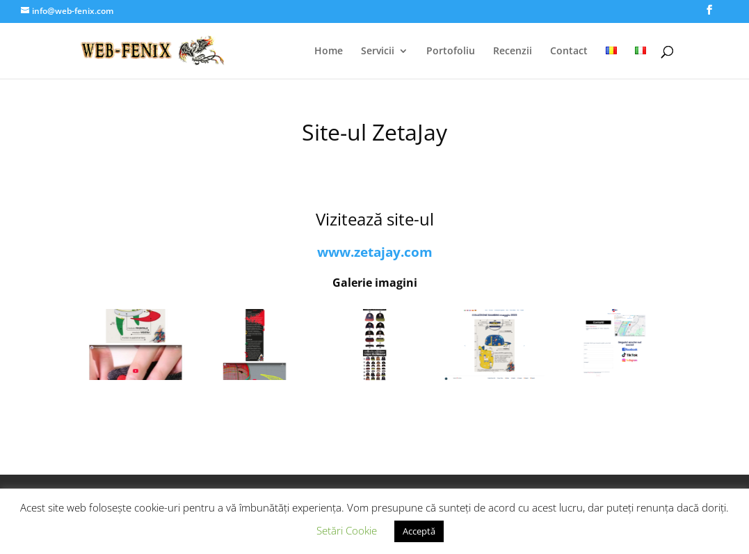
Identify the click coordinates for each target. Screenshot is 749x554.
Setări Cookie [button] (346, 530)
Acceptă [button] (419, 531)
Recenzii (512, 51)
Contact (569, 51)
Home (328, 51)
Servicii (377, 51)
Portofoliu (450, 51)
